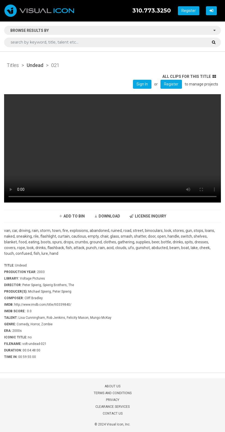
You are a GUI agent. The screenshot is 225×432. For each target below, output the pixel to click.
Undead (35, 65)
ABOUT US (112, 386)
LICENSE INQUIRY (147, 216)
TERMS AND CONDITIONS (113, 393)
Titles (13, 65)
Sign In (142, 84)
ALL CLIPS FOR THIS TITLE (189, 76)
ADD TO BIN (72, 216)
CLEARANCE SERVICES (112, 407)
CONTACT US (113, 413)
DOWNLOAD (107, 216)
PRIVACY (112, 400)
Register (188, 10)
